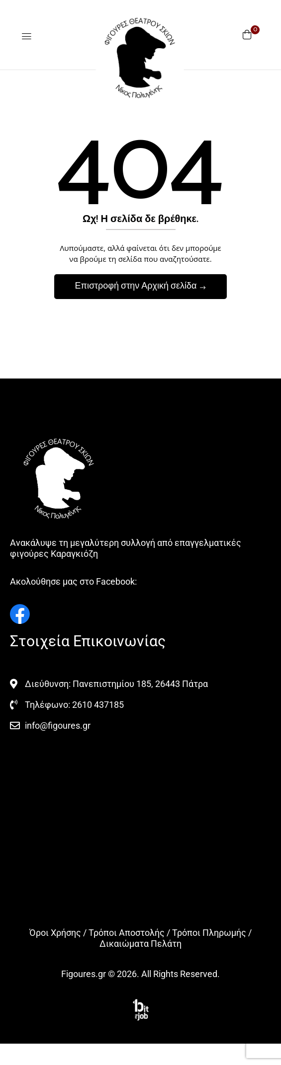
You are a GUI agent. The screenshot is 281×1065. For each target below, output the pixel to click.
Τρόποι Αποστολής (127, 932)
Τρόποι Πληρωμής (209, 932)
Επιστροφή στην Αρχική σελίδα (136, 286)
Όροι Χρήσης (55, 932)
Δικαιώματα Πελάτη (140, 943)
